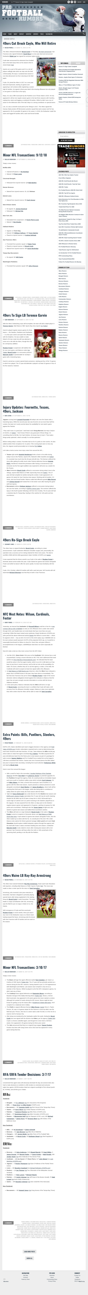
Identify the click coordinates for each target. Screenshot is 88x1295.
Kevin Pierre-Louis (33, 220)
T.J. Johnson (20, 1103)
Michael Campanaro (21, 1236)
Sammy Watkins (16, 758)
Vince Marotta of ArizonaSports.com (24, 660)
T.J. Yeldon (38, 446)
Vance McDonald (18, 794)
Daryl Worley (25, 787)
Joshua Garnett (36, 528)
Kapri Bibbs (47, 1152)
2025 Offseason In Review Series (68, 243)
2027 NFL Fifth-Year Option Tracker (68, 175)
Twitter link (25, 982)
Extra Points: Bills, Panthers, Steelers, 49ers (29, 736)
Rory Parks (8, 622)
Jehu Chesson (33, 266)
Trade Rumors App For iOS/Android (69, 250)
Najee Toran (32, 244)
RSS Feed (77, 1281)
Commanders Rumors (65, 299)
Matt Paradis (47, 1154)
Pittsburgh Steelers (40, 863)
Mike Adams (13, 782)
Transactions (34, 144)
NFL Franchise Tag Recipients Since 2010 (70, 204)
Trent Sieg (40, 305)
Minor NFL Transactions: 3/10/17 (25, 967)
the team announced (45, 51)
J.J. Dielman (30, 302)
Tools (42, 34)
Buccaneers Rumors (64, 286)
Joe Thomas (20, 1170)
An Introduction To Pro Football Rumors (70, 253)
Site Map (25, 1275)
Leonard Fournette (45, 528)
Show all (29, 1258)
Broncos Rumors (63, 281)
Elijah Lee (13, 56)
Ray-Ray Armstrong (30, 884)
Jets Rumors (62, 317)
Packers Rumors (63, 322)
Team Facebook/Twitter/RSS (66, 259)
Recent (78, 63)
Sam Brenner (21, 1132)
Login (84, 2)
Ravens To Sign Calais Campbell (24, 2)
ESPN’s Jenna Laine (33, 488)
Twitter (13, 433)
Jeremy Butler (22, 1134)
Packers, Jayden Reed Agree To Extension (70, 77)
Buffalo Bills (18, 297)
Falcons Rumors (63, 309)
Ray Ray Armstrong (43, 956)
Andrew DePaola (30, 235)
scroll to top (82, 1280)
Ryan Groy (16, 1105)
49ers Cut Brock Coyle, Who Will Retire (29, 43)
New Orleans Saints (21, 298)
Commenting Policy (52, 1279)
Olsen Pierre (38, 1236)
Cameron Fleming (21, 1112)
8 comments (8, 724)
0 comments (8, 146)
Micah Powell (9, 48)
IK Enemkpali (18, 1129)
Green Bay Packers (51, 1223)
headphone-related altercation (42, 1002)
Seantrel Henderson (51, 529)
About (15, 34)
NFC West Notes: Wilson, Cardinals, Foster (26, 616)
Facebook (77, 1279)
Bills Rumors (62, 278)
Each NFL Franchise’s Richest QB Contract (71, 227)
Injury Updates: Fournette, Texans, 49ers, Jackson (26, 409)
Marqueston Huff (19, 1116)
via (26, 1103)
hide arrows (5, 1280)
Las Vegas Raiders (51, 297)
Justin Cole (53, 1232)
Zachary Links (9, 544)
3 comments (8, 865)
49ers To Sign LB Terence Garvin (25, 315)
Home (4, 34)
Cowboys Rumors (64, 301)
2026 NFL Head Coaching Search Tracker (70, 237)
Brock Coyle (26, 51)
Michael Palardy (31, 1175)
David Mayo (27, 54)
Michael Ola (19, 211)
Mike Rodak (27, 1105)
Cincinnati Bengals (27, 297)
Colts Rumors (62, 296)
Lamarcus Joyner (33, 775)
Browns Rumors (63, 283)
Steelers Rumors (63, 343)
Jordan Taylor (11, 1156)
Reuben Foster (8, 348)
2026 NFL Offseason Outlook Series (69, 196)
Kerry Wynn (19, 1109)
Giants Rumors (63, 312)
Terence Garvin (8, 326)
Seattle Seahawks (45, 722)
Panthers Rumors (64, 324)
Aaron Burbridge (32, 248)
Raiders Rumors (63, 330)
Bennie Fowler (24, 1154)
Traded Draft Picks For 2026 (66, 207)
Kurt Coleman (46, 780)
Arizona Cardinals (25, 722)
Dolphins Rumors (64, 304)
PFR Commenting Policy (65, 256)
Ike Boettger (25, 171)
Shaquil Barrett (36, 1152)
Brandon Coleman (22, 1181)
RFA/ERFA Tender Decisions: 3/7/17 (27, 1074)
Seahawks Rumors (64, 340)
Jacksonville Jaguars (29, 526)
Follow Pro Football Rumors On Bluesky (70, 262)
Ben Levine (8, 416)
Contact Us (77, 1275)
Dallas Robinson (10, 159)
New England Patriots (51, 1224)
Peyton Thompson (21, 1163)
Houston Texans (19, 526)
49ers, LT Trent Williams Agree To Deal (69, 85)
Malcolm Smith (8, 354)
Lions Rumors (63, 319)
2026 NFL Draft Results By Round (68, 181)
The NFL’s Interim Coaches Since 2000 (69, 240)
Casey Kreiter (36, 1154)
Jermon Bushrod (21, 209)
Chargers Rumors (64, 291)
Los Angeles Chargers (30, 1224)
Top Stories (64, 63)
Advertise (28, 34)
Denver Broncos (35, 297)
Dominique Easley (21, 1114)
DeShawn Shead (34, 1136)
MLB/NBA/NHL (49, 34)
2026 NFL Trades (63, 187)
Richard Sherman (15, 572)
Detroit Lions (43, 297)
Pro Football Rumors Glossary (67, 246)
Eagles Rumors (63, 307)
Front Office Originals (65, 178)
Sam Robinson (9, 320)
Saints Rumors (63, 337)
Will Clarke (19, 257)
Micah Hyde (14, 765)
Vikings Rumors (63, 350)
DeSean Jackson (27, 528)
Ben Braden (17, 222)
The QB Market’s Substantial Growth (69, 230)
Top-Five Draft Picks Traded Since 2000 (70, 224)
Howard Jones (23, 1190)
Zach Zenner (31, 200)
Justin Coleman (21, 1177)
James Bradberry (38, 787)
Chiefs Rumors (63, 294)
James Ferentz (11, 1154)
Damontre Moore (38, 993)
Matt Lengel (46, 1234)
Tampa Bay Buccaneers (50, 298)
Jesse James (38, 807)
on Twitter (44, 326)
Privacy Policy (52, 1281)
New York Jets (30, 298)
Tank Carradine (47, 691)
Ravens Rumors (63, 335)
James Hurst (20, 1118)
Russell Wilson (34, 626)
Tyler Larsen (20, 1175)
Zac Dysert (53, 1237)
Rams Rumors (63, 332)
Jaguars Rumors (63, 314)
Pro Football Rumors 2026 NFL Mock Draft (70, 190)
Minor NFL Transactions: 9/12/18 (25, 154)
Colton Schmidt (30, 1129)
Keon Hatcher (33, 233)
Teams (10, 34)
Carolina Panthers (30, 863)
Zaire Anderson (22, 1152)
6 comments (8, 1062)
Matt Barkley (32, 182)
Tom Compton (40, 980)
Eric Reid (22, 775)
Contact (21, 34)
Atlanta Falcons (26, 1061)
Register (79, 2)
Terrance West (32, 1118)
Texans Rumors (63, 345)
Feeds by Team (26, 1279)
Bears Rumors (63, 273)
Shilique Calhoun (20, 233)
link (12, 65)
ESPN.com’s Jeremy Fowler (15, 796)
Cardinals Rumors (64, 289)
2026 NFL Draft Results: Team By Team (69, 184)
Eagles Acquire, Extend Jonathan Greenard (71, 74)
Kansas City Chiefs (44, 1061)
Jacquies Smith (24, 1107)
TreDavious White (49, 763)
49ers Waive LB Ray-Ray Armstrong (27, 875)
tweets (49, 555)
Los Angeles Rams (40, 1224)
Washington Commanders (27, 300)
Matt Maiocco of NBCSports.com (19, 671)
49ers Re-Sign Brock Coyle (21, 539)
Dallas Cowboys (35, 1061)
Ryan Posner (9, 743)
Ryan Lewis (18, 174)
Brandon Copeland (21, 1168)
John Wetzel (43, 1159)
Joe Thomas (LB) (32, 1232)
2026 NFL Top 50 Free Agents (67, 193)
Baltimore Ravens (35, 1221)
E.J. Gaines (34, 753)
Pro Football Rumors (9, 5)
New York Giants (31, 1226)
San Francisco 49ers (25, 144)
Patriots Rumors (63, 327)
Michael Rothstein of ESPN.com (40, 1168)
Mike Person (53, 528)
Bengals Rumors (63, 276)
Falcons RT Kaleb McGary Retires (68, 102)
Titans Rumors (63, 348)
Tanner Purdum (47, 1025)
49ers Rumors (62, 271)
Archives (35, 34)
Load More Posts (29, 1251)
